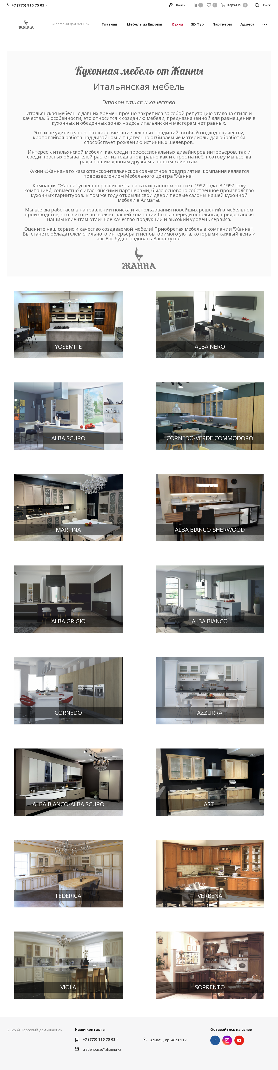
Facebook (215, 1040)
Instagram (227, 1040)
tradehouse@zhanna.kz (102, 1049)
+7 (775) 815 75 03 (99, 1039)
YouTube (239, 1040)
